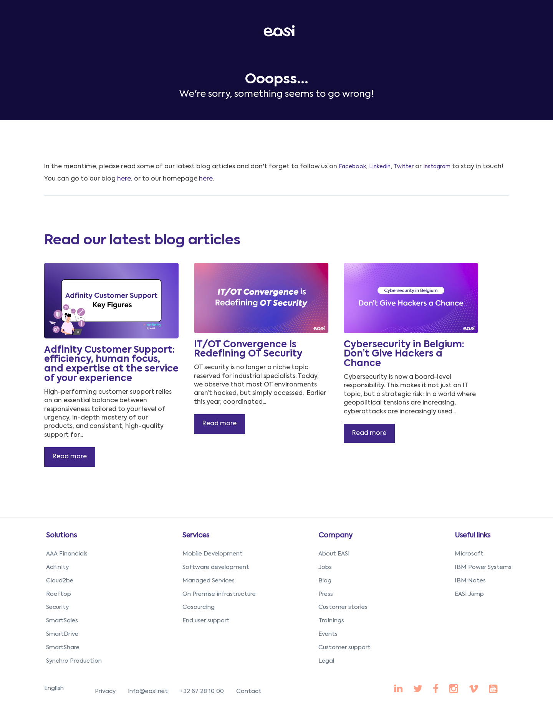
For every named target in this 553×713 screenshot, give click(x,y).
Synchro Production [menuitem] (74, 661)
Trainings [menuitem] (331, 620)
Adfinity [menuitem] (57, 567)
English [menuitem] (54, 688)
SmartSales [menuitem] (62, 620)
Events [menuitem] (328, 634)
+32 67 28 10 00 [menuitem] (202, 691)
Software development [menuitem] (215, 567)
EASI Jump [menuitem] (469, 594)
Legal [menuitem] (326, 661)
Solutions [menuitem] (61, 535)
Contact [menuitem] (249, 691)
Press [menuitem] (325, 594)
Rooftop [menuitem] (58, 594)
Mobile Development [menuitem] (212, 554)
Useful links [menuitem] (472, 535)
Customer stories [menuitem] (343, 607)
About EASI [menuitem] (334, 554)
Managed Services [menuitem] (208, 581)
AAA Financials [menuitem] (67, 554)
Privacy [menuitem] (105, 691)
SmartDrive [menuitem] (62, 634)
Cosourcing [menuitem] (198, 607)
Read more (70, 457)
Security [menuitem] (57, 607)
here (124, 179)
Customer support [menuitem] (344, 647)
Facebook (352, 166)
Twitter (404, 166)
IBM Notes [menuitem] (470, 581)
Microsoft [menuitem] (469, 554)
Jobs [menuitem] (325, 567)
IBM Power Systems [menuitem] (483, 567)
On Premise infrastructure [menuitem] (219, 594)
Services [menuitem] (195, 535)
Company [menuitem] (335, 535)
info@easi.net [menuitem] (148, 691)
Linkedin (380, 166)
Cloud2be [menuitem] (59, 581)
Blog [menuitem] (324, 581)
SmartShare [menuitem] (62, 647)
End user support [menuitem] (206, 620)
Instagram (436, 166)
